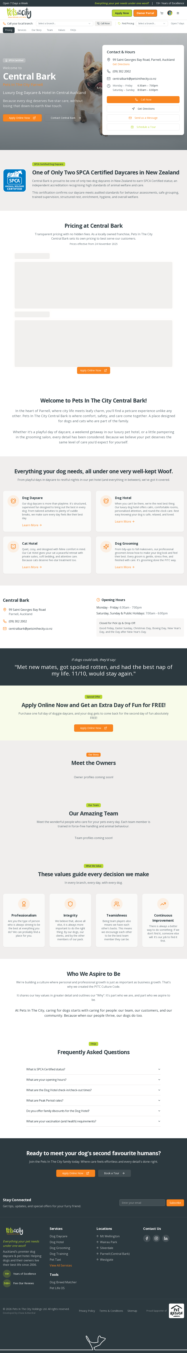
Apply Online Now (22, 118)
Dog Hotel (57, 1242)
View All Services (61, 1265)
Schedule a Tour (143, 127)
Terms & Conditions (111, 1310)
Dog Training (59, 1254)
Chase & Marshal (26, 1312)
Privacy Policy (87, 1310)
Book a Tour (114, 1173)
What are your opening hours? (93, 1080)
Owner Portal (145, 13)
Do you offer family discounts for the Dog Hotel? (93, 1111)
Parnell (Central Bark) (113, 1254)
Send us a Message (143, 118)
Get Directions (121, 64)
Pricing (8, 30)
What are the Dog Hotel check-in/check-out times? (93, 1090)
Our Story (36, 30)
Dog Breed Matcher (63, 1282)
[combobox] (64, 23)
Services (22, 30)
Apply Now (122, 13)
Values (61, 30)
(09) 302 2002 (122, 71)
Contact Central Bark (66, 118)
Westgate (104, 1260)
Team (50, 30)
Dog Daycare (58, 1236)
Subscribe (175, 1202)
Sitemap (132, 1310)
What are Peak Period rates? (93, 1100)
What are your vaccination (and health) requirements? (93, 1121)
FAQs (73, 30)
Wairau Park (106, 1242)
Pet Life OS (57, 1288)
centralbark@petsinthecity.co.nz (134, 79)
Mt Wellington (108, 1236)
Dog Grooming (60, 1248)
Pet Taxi (55, 1260)
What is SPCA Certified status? (93, 1069)
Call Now (143, 99)
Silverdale (104, 1248)
